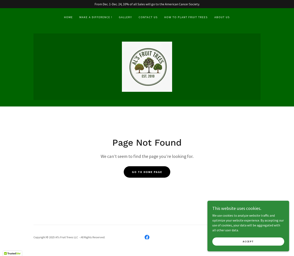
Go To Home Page (147, 172)
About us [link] (222, 17)
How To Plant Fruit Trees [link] (186, 17)
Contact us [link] (148, 17)
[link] (147, 66)
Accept (248, 241)
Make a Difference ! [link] (95, 17)
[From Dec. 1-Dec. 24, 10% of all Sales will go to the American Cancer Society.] (147, 4)
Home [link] (68, 17)
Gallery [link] (125, 17)
